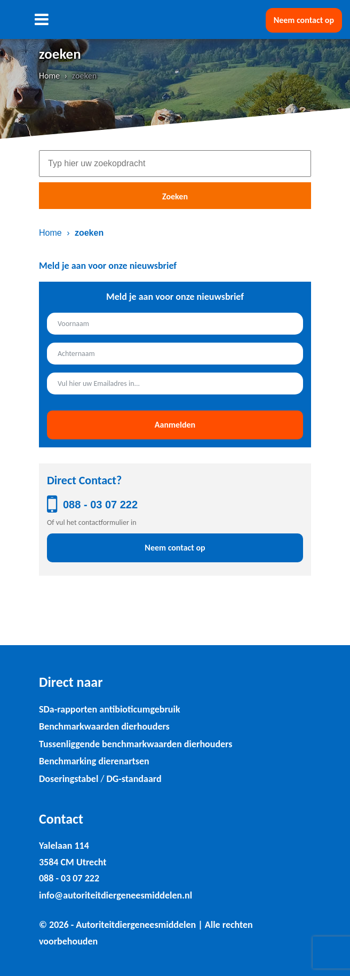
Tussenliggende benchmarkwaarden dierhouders (135, 744)
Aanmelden (175, 425)
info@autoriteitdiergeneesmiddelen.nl (115, 895)
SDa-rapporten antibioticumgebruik (109, 709)
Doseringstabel (68, 779)
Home (49, 76)
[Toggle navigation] (41, 19)
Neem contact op (304, 20)
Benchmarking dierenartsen (94, 761)
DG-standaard (133, 779)
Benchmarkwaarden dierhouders (104, 726)
